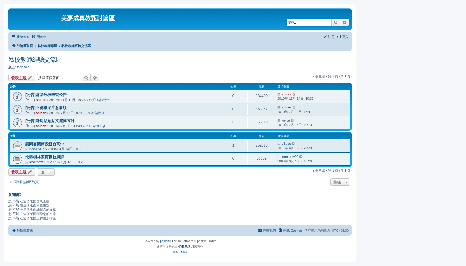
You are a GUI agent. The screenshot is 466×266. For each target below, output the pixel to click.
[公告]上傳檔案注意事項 (46, 107)
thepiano (23, 67)
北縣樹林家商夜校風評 (44, 157)
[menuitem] (38, 37)
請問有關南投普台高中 (44, 144)
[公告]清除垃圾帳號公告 (46, 94)
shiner (41, 100)
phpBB (164, 241)
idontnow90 (37, 162)
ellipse (286, 143)
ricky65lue (36, 149)
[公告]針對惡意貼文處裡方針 (49, 121)
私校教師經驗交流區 (35, 59)
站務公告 (103, 100)
